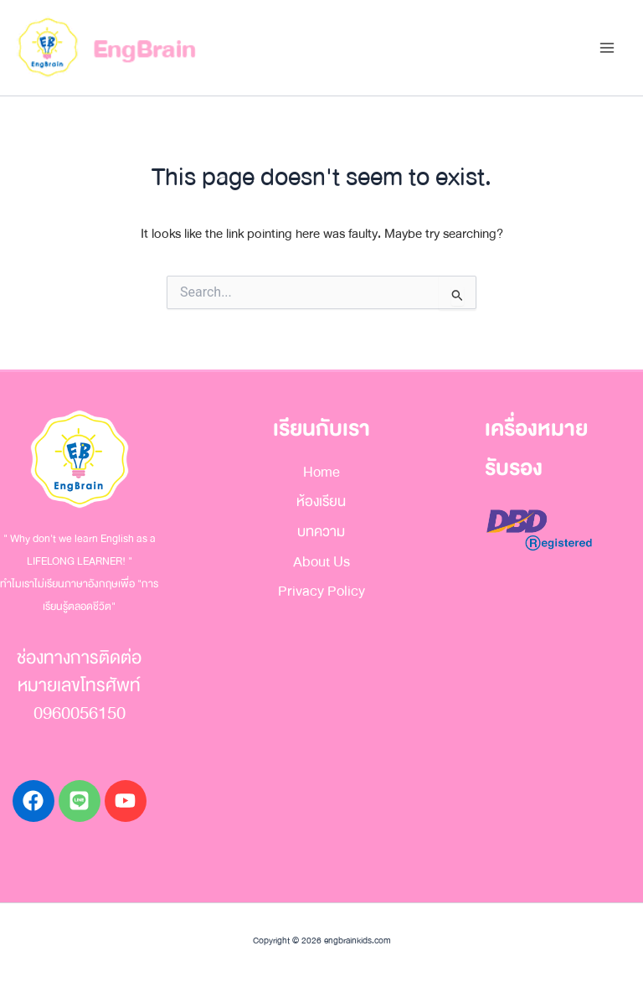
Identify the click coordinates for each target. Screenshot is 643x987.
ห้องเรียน (321, 501)
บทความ (321, 531)
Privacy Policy (321, 591)
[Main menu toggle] (606, 48)
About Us (321, 562)
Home (321, 472)
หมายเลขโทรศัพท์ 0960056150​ (79, 699)
